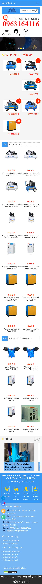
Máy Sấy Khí (13, 339)
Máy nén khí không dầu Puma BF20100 (11, 205)
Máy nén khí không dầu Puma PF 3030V (30, 237)
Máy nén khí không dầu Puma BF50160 (30, 174)
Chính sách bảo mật (10, 557)
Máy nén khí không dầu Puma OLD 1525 (30, 205)
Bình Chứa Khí (27, 339)
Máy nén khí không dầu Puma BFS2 (11, 268)
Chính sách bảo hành (10, 560)
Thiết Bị (16, 35)
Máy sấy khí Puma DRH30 (30, 399)
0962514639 (26, 528)
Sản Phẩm (6, 35)
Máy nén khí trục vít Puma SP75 (31, 299)
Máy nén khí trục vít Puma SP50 (11, 330)
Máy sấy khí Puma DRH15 (11, 430)
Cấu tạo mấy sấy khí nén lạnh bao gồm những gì (17, 464)
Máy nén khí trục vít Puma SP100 (11, 299)
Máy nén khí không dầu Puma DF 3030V (11, 237)
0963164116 (15, 528)
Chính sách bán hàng (10, 554)
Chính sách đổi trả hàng (11, 551)
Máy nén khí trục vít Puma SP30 (31, 330)
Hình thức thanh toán (10, 543)
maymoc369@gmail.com (17, 531)
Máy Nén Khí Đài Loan (17, 145)
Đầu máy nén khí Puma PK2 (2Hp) (11, 368)
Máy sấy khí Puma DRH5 (30, 430)
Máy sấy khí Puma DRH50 (11, 399)
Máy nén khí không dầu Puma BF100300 (11, 174)
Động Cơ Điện (8, 3)
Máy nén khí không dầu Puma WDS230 (30, 268)
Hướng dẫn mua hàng (11, 540)
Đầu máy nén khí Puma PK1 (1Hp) (30, 368)
